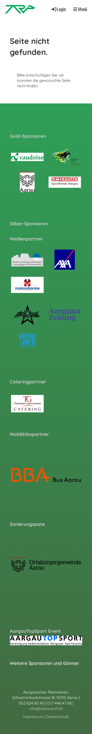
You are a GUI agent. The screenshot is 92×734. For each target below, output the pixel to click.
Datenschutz (57, 716)
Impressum (33, 716)
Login (58, 9)
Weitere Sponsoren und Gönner (44, 663)
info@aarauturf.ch (46, 708)
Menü (80, 9)
